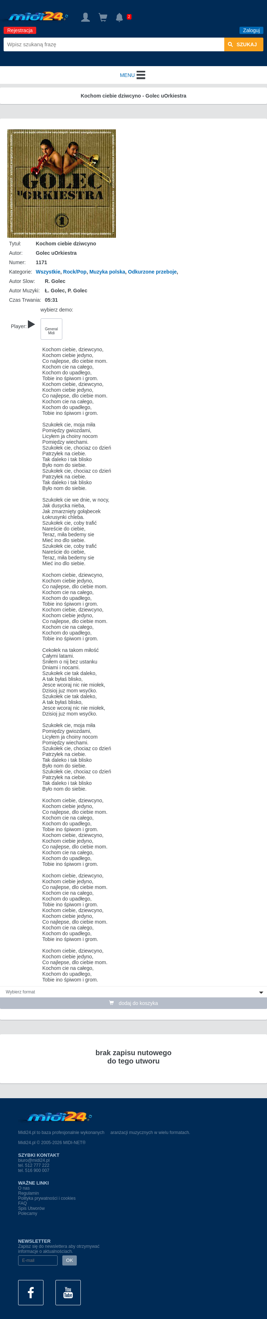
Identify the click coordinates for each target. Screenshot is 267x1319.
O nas (24, 1188)
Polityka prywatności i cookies (47, 1198)
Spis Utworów (31, 1208)
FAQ (22, 1203)
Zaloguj (251, 30)
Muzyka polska (107, 272)
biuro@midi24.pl (34, 1160)
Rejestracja (20, 30)
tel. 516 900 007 (33, 1170)
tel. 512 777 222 (33, 1165)
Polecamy (27, 1213)
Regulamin (28, 1193)
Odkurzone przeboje (152, 272)
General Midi (51, 331)
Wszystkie (48, 272)
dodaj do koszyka (133, 1003)
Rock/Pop (75, 272)
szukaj (242, 44)
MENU (133, 75)
